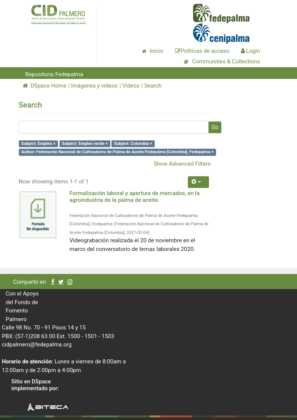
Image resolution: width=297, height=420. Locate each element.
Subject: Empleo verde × (85, 143)
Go (215, 127)
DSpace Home (45, 85)
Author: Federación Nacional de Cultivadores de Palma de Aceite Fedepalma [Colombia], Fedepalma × (117, 151)
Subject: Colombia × (133, 143)
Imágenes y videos (94, 85)
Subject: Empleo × (38, 143)
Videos (131, 85)
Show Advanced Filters (182, 163)
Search (152, 85)
